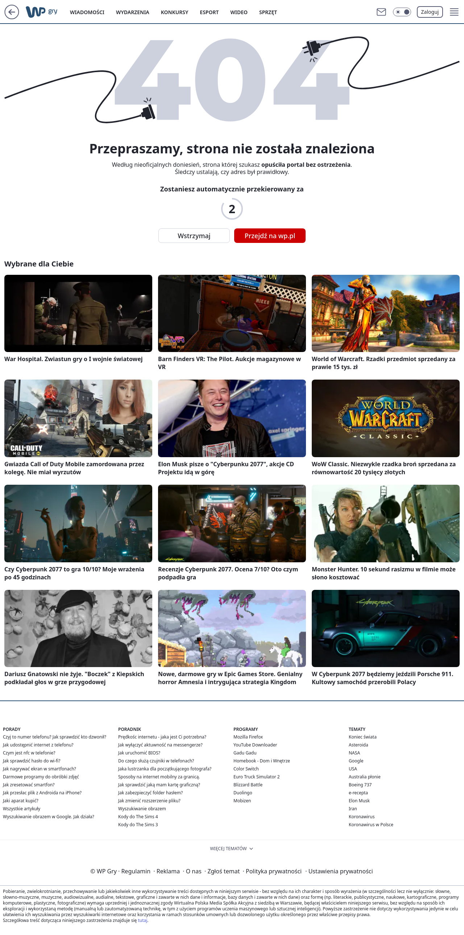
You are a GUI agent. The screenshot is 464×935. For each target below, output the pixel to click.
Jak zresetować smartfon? (29, 785)
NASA (354, 753)
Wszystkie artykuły (21, 809)
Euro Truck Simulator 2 (256, 777)
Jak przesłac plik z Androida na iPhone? (42, 793)
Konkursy (174, 12)
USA (353, 769)
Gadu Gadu (245, 753)
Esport (209, 12)
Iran (353, 809)
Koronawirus (361, 817)
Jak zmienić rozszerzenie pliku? (149, 801)
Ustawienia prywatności (339, 871)
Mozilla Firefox (248, 737)
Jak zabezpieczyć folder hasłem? (150, 793)
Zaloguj (430, 11)
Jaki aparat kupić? (20, 801)
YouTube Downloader (255, 745)
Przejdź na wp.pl (270, 235)
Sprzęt (268, 12)
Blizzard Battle (247, 785)
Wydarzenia (132, 12)
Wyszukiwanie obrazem (142, 809)
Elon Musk (359, 801)
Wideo (239, 12)
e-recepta (358, 793)
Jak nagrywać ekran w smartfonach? (39, 769)
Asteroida (358, 745)
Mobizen (242, 801)
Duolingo (242, 793)
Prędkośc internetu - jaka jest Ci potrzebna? (162, 737)
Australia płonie (365, 777)
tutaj (142, 920)
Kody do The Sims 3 (138, 825)
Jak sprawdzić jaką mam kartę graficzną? (159, 785)
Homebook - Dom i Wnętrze (261, 761)
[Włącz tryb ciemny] (402, 12)
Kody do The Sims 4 (138, 817)
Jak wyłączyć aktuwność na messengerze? (160, 745)
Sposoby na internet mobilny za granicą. (159, 777)
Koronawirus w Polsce (371, 825)
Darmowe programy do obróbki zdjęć (41, 777)
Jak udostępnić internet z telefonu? (38, 745)
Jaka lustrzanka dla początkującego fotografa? (164, 769)
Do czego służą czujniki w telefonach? (156, 761)
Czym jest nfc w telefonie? (29, 753)
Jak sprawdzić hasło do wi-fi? (32, 761)
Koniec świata (363, 737)
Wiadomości (87, 12)
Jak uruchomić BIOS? (139, 753)
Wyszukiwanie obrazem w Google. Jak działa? (48, 817)
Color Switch (246, 769)
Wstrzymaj (194, 235)
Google (356, 761)
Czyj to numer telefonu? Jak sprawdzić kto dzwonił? (54, 737)
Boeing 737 (360, 785)
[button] (454, 12)
